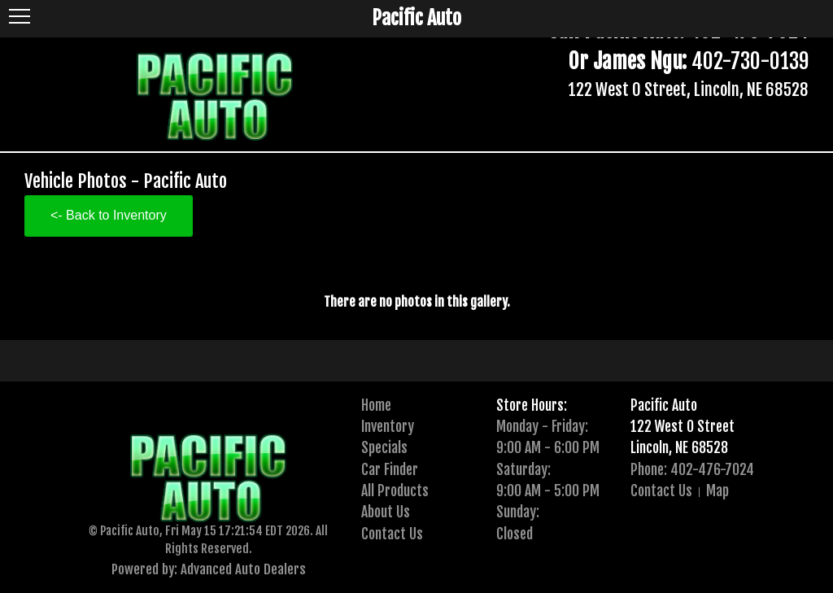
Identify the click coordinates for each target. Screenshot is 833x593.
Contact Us (392, 534)
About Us (385, 512)
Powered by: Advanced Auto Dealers (208, 569)
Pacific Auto (663, 405)
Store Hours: (531, 405)
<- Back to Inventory (108, 215)
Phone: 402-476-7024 (692, 469)
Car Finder (389, 469)
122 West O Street (682, 426)
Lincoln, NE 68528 (679, 447)
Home (376, 405)
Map (717, 490)
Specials (384, 447)
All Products (395, 490)
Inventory (387, 426)
